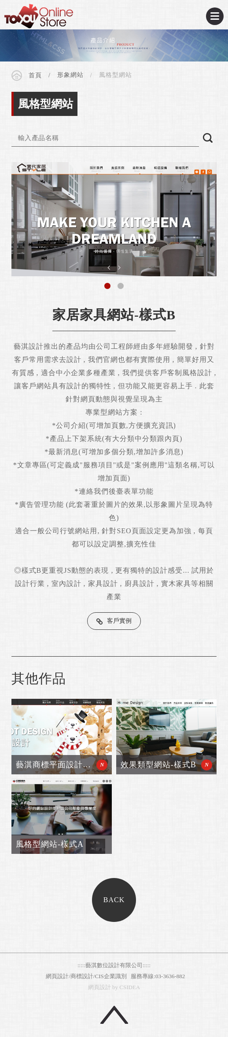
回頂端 (114, 1015)
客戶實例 (119, 621)
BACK (114, 899)
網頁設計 (99, 987)
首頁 (35, 75)
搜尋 (208, 138)
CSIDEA (38, 16)
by (115, 987)
